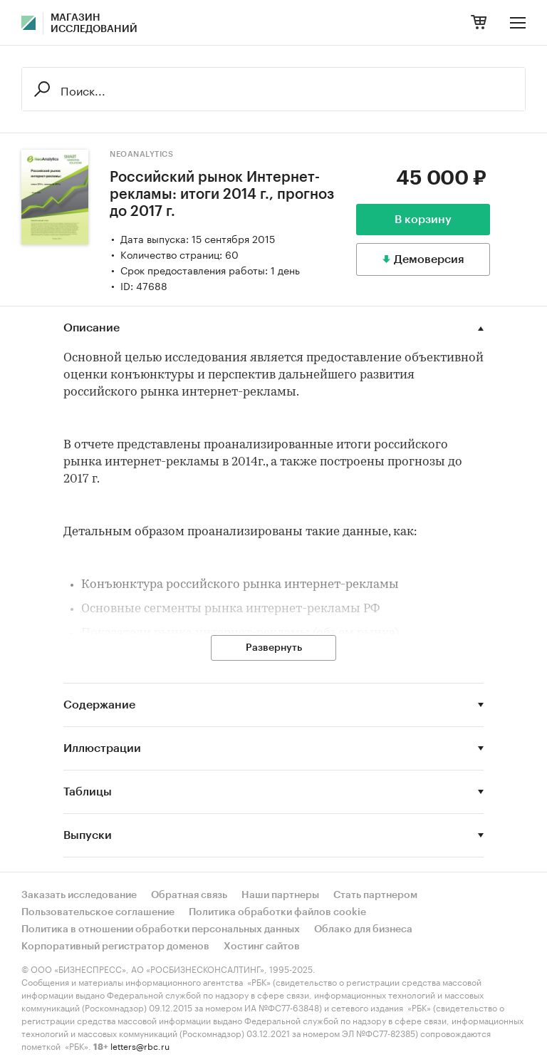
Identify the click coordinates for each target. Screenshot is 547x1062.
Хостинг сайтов (262, 947)
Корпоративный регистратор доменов (115, 947)
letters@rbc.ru (140, 1045)
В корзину (423, 219)
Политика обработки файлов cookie (277, 912)
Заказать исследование (79, 895)
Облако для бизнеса (363, 929)
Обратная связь (189, 895)
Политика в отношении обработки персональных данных (160, 929)
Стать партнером (375, 895)
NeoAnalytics (141, 154)
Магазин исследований (94, 23)
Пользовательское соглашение (97, 912)
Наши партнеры (280, 895)
